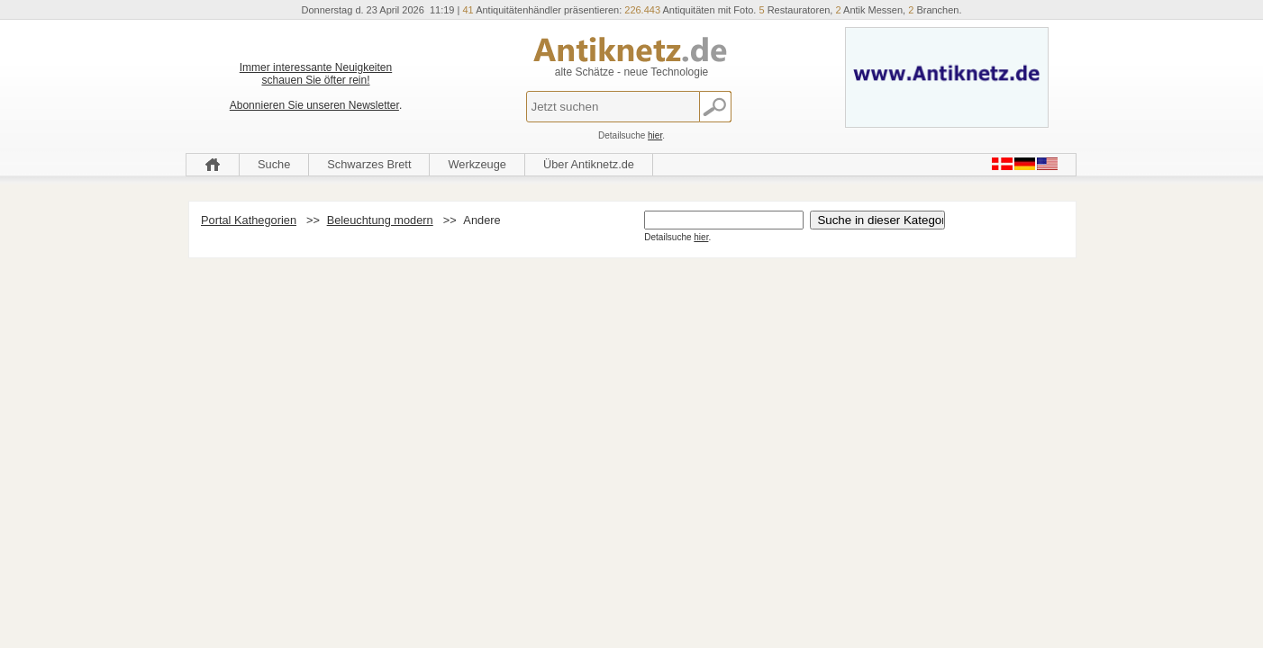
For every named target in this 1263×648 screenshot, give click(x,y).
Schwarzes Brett (369, 164)
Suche (274, 164)
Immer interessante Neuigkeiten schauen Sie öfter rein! (316, 73)
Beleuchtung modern (380, 220)
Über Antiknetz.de (588, 164)
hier (655, 135)
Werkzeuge (477, 164)
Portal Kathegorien (248, 220)
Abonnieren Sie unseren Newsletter (314, 105)
